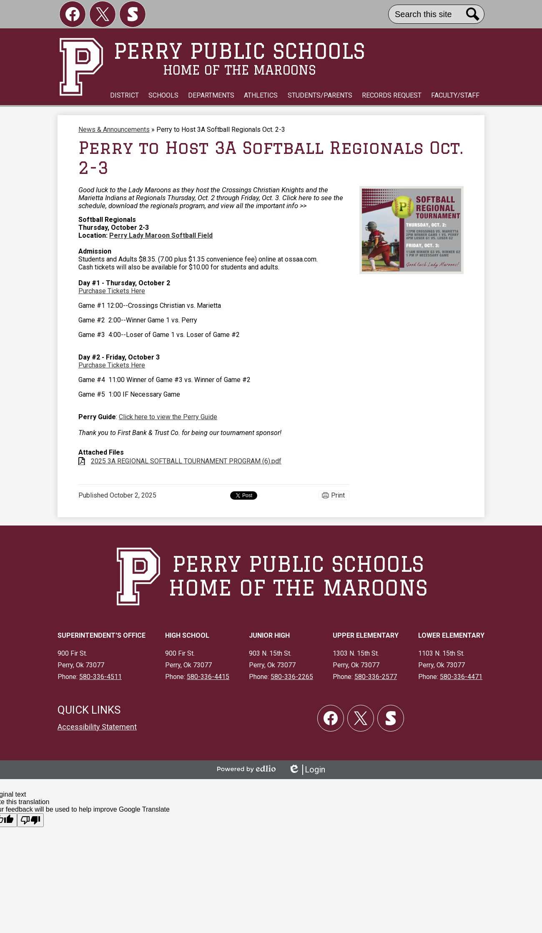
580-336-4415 (208, 677)
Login (306, 770)
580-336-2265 (292, 677)
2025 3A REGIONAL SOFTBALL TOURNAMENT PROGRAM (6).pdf (186, 461)
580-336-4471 (461, 677)
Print (338, 495)
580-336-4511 (100, 677)
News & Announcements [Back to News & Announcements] (114, 129)
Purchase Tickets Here (111, 291)
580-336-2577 (375, 677)
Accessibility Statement (97, 726)
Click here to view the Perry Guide (168, 417)
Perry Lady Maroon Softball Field (161, 235)
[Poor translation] (30, 820)
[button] (124, 95)
